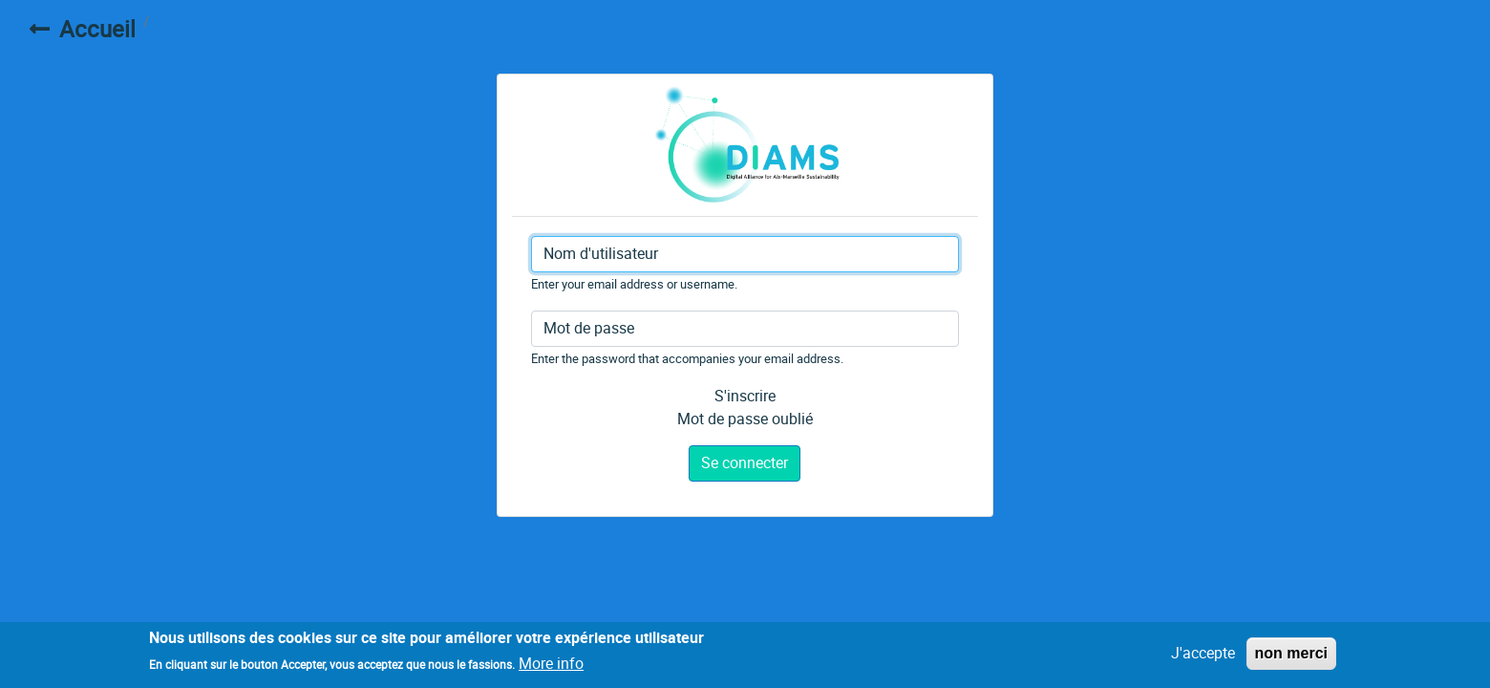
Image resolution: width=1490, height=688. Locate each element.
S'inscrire (745, 396)
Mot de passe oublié (745, 419)
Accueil (97, 29)
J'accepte (1203, 656)
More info (551, 666)
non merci (1291, 656)
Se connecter (744, 463)
